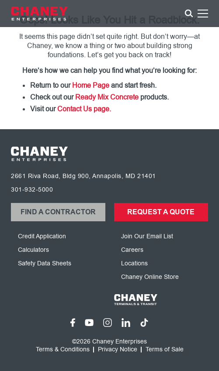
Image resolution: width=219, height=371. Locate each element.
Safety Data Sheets (44, 263)
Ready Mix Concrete (107, 97)
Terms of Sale (165, 350)
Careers (132, 250)
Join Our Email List (147, 236)
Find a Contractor (58, 212)
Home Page (90, 85)
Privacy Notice (117, 350)
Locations (134, 263)
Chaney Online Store (150, 277)
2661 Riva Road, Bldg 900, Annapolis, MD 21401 (83, 176)
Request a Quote (161, 212)
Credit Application (42, 236)
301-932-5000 (32, 190)
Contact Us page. (84, 109)
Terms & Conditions (63, 350)
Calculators (33, 250)
